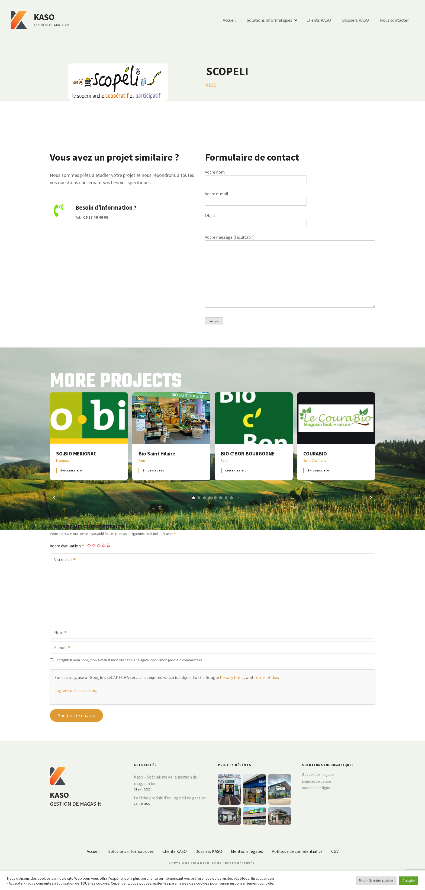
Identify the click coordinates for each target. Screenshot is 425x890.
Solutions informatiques (269, 20)
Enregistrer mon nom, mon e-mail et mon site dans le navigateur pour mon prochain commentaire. (130, 660)
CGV (335, 851)
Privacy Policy (232, 677)
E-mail (60, 648)
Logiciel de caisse (316, 781)
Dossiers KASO (355, 20)
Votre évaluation (67, 545)
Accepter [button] (409, 880)
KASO (44, 17)
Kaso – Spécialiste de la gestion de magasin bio (165, 780)
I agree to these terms (75, 690)
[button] (54, 497)
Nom (58, 633)
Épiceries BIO (71, 470)
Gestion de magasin (318, 774)
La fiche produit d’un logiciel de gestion (170, 797)
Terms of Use (266, 677)
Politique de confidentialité (297, 851)
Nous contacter (394, 20)
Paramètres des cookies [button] (376, 880)
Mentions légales (247, 851)
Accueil (229, 20)
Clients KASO (319, 20)
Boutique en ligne (316, 787)
